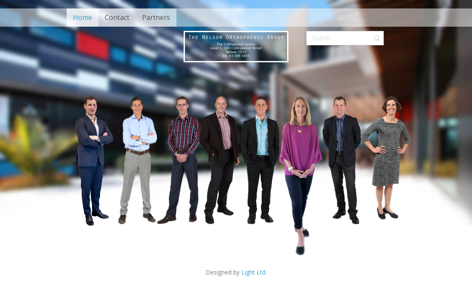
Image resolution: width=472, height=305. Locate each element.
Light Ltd (253, 272)
